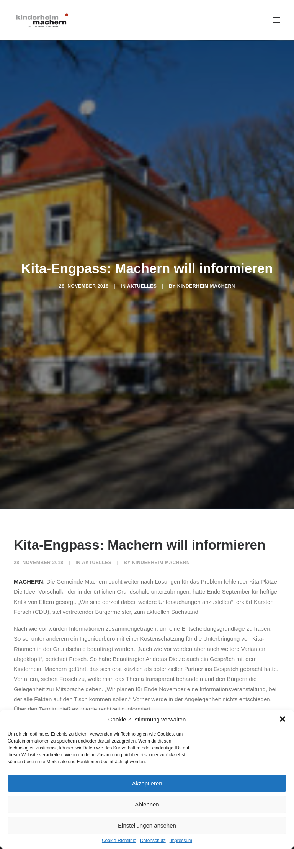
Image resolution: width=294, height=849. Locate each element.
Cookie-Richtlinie (119, 840)
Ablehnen (147, 804)
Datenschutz (153, 840)
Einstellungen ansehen (147, 825)
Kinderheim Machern (206, 283)
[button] (282, 719)
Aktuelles (142, 283)
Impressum (181, 840)
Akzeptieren (147, 783)
